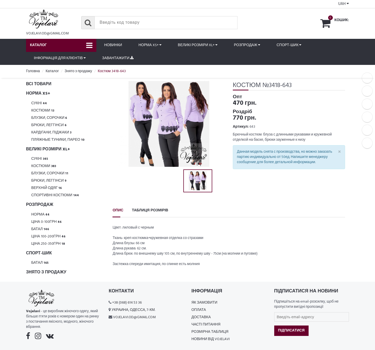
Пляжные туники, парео (57, 140)
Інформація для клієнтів (60, 58)
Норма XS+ (150, 45)
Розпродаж (247, 45)
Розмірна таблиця (209, 332)
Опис (118, 210)
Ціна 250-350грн (48, 244)
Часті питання (205, 325)
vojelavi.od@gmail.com (47, 33)
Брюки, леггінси (48, 125)
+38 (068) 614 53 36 (127, 303)
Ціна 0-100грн (46, 222)
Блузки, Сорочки (49, 118)
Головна (33, 71)
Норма (40, 215)
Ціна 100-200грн (48, 237)
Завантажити (118, 58)
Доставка (201, 317)
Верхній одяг (46, 188)
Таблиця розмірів (150, 210)
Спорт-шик (289, 45)
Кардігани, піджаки (51, 133)
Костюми (42, 111)
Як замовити (204, 303)
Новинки (113, 45)
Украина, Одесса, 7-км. (133, 310)
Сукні (39, 103)
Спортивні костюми (55, 195)
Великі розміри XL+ (197, 45)
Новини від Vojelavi (210, 339)
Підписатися (291, 331)
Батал (40, 229)
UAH (343, 4)
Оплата (198, 310)
